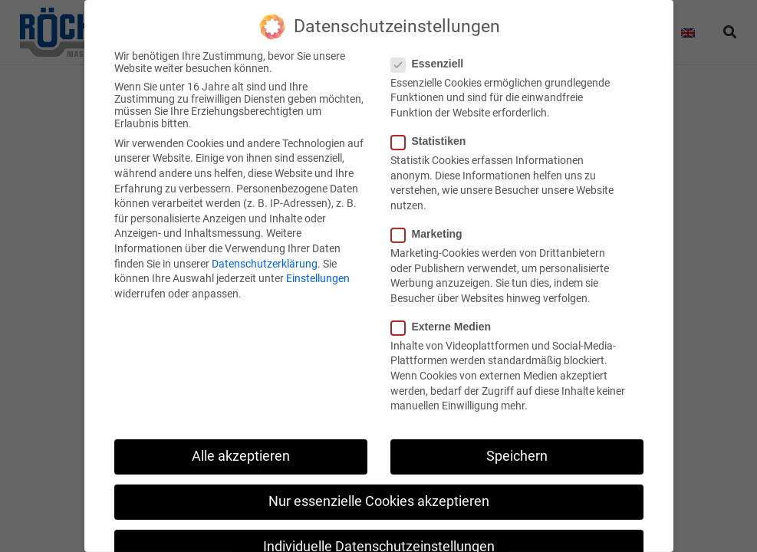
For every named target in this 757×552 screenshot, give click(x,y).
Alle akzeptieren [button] (241, 440)
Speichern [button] (517, 440)
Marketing (431, 218)
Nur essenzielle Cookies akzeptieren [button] (378, 485)
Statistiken (433, 125)
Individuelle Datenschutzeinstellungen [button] (379, 530)
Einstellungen (318, 262)
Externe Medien (445, 310)
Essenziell (432, 47)
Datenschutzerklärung (265, 248)
